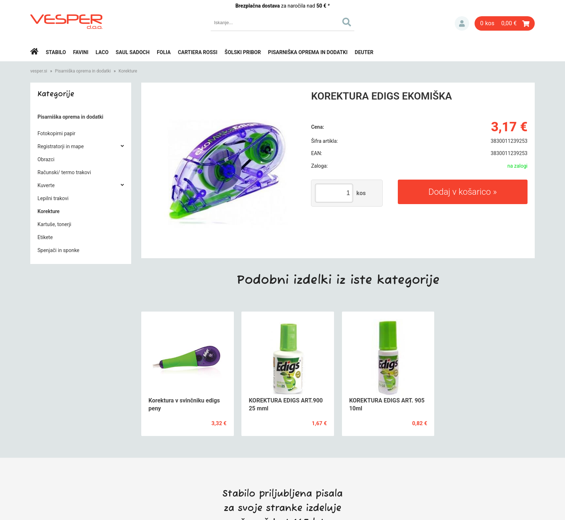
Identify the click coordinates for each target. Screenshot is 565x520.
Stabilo (56, 52)
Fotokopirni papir (56, 133)
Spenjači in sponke (58, 250)
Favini (81, 52)
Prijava (462, 23)
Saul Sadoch (133, 52)
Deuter (364, 52)
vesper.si (38, 71)
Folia (164, 52)
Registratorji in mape (60, 146)
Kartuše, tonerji (54, 224)
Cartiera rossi (198, 52)
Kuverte (46, 185)
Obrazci (45, 159)
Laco (101, 52)
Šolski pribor (242, 52)
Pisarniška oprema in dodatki (308, 52)
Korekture (128, 71)
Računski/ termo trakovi (64, 172)
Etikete (45, 237)
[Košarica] (505, 23)
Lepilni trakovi (52, 198)
